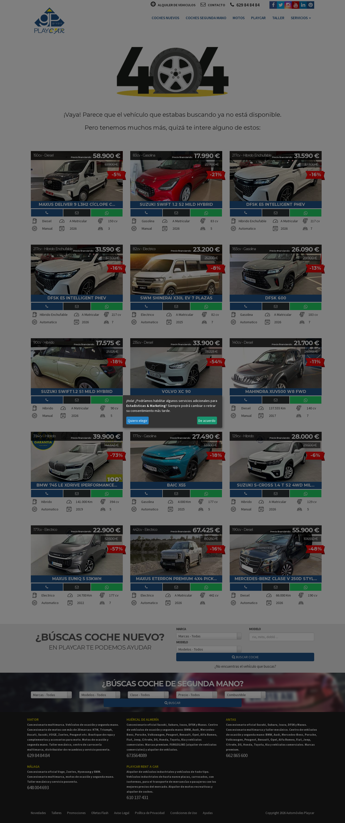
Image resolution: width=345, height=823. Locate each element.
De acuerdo (207, 420)
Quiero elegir (137, 420)
